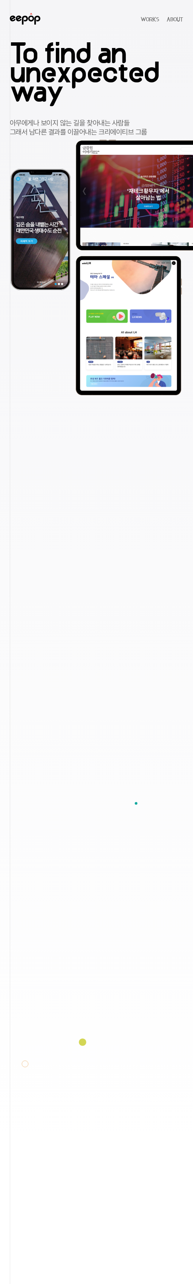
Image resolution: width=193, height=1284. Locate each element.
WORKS (150, 19)
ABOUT (175, 19)
